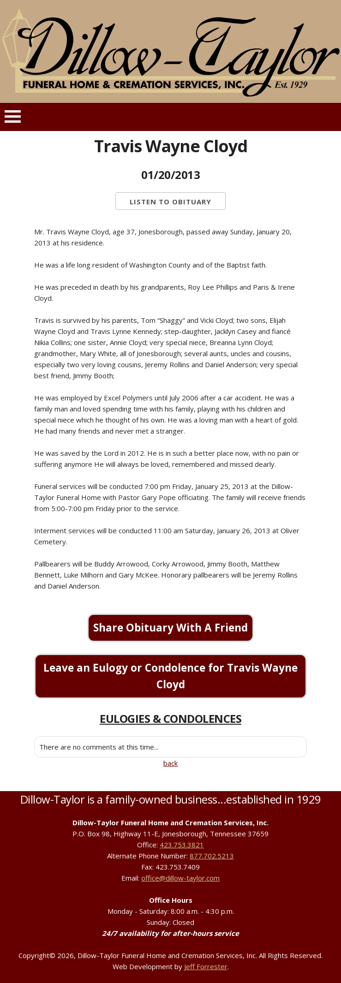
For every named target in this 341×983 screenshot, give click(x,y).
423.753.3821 (182, 844)
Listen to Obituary (170, 201)
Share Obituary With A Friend (170, 627)
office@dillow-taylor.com (180, 877)
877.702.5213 (212, 855)
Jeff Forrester (205, 966)
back (170, 763)
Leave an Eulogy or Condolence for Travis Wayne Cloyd (170, 676)
